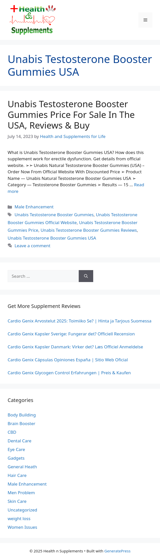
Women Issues (22, 527)
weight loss (19, 518)
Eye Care (16, 449)
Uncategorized (22, 510)
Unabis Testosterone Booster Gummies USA (52, 238)
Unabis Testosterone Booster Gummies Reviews (89, 230)
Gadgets (16, 458)
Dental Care (19, 441)
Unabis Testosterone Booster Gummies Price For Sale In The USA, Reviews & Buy (71, 114)
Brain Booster (21, 423)
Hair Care (17, 475)
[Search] (86, 276)
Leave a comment (32, 246)
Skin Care (17, 501)
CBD (12, 432)
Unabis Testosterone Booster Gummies (53, 215)
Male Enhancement (34, 207)
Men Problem (21, 492)
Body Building (22, 415)
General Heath (22, 467)
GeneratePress (117, 550)
